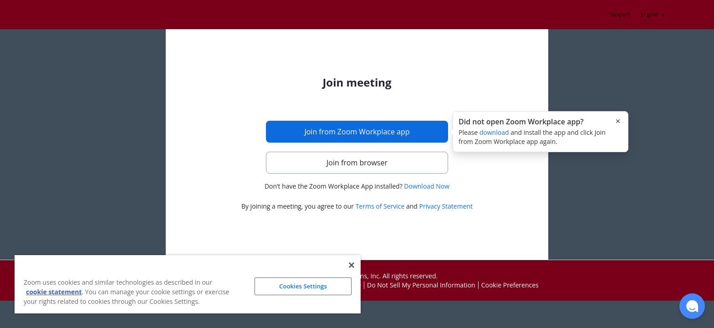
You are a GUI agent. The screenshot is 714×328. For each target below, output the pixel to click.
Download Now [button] (426, 186)
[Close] (351, 265)
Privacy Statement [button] (446, 206)
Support (619, 14)
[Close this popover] (617, 121)
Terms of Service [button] (380, 206)
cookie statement (54, 291)
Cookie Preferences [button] (510, 285)
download (494, 132)
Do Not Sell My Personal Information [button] (421, 285)
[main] (357, 144)
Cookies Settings (303, 286)
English (653, 14)
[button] (692, 306)
